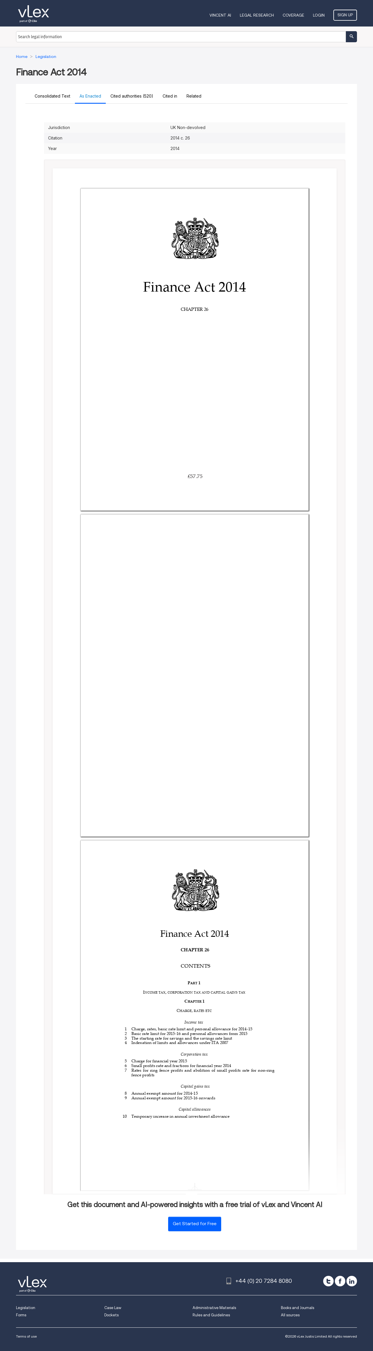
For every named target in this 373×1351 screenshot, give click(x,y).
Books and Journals (297, 1308)
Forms (21, 1315)
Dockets (111, 1315)
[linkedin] (351, 1281)
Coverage (293, 15)
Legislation (25, 1308)
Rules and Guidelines (211, 1315)
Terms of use (26, 1336)
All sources (290, 1315)
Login (319, 15)
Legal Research (257, 15)
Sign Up (345, 15)
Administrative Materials (214, 1308)
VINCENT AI (220, 15)
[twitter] (328, 1281)
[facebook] (340, 1281)
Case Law (112, 1308)
